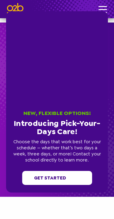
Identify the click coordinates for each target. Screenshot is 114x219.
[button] (106, 13)
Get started (57, 178)
